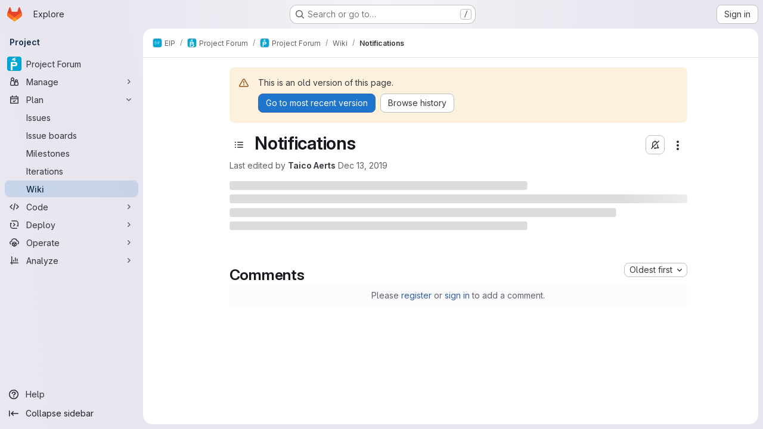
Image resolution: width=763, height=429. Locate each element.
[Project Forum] (71, 63)
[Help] (71, 394)
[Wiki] (71, 189)
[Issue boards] (71, 135)
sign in (457, 295)
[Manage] (71, 81)
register (416, 295)
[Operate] (71, 242)
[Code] (71, 206)
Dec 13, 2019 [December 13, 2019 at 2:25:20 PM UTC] (362, 165)
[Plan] (71, 99)
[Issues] (71, 117)
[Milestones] (71, 153)
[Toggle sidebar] (239, 144)
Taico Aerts (312, 165)
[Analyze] (71, 260)
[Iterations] (71, 171)
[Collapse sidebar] (71, 413)
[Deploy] (71, 224)
